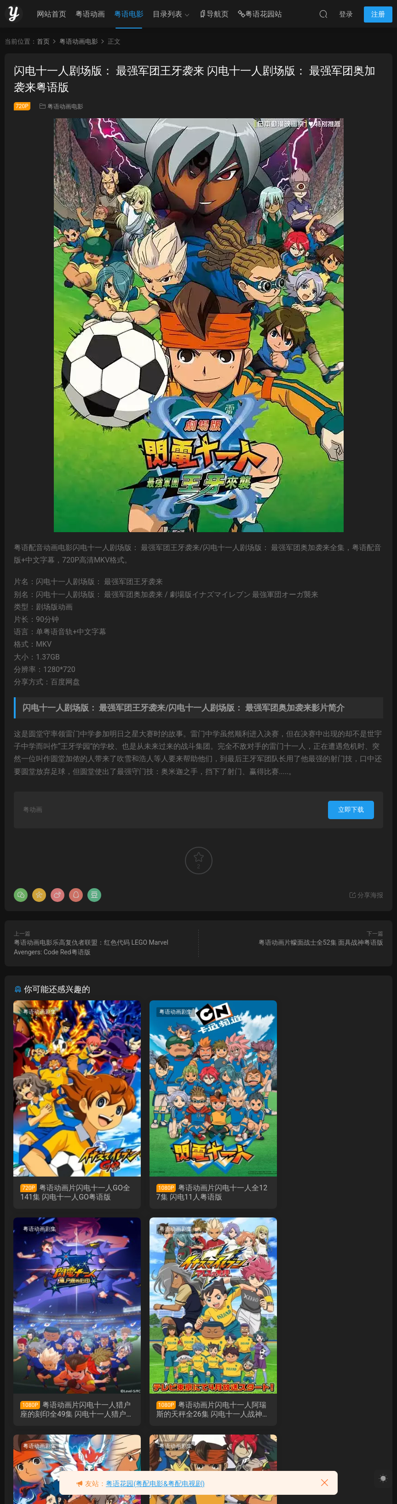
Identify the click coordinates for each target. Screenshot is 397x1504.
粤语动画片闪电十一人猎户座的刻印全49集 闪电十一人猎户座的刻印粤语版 (324, 1192)
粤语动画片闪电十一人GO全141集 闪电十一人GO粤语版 (72, 1192)
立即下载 (351, 809)
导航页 (214, 14)
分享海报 (366, 895)
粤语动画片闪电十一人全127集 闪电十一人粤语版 (323, 1410)
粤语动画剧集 (40, 1012)
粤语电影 (129, 14)
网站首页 (51, 14)
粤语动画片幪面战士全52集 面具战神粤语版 (321, 942)
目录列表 (167, 14)
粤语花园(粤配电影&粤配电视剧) (155, 1484)
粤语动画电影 (65, 106)
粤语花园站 (260, 14)
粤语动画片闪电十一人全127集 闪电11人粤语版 (198, 1192)
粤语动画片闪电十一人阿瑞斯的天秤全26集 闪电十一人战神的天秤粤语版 (72, 1410)
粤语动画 (90, 14)
